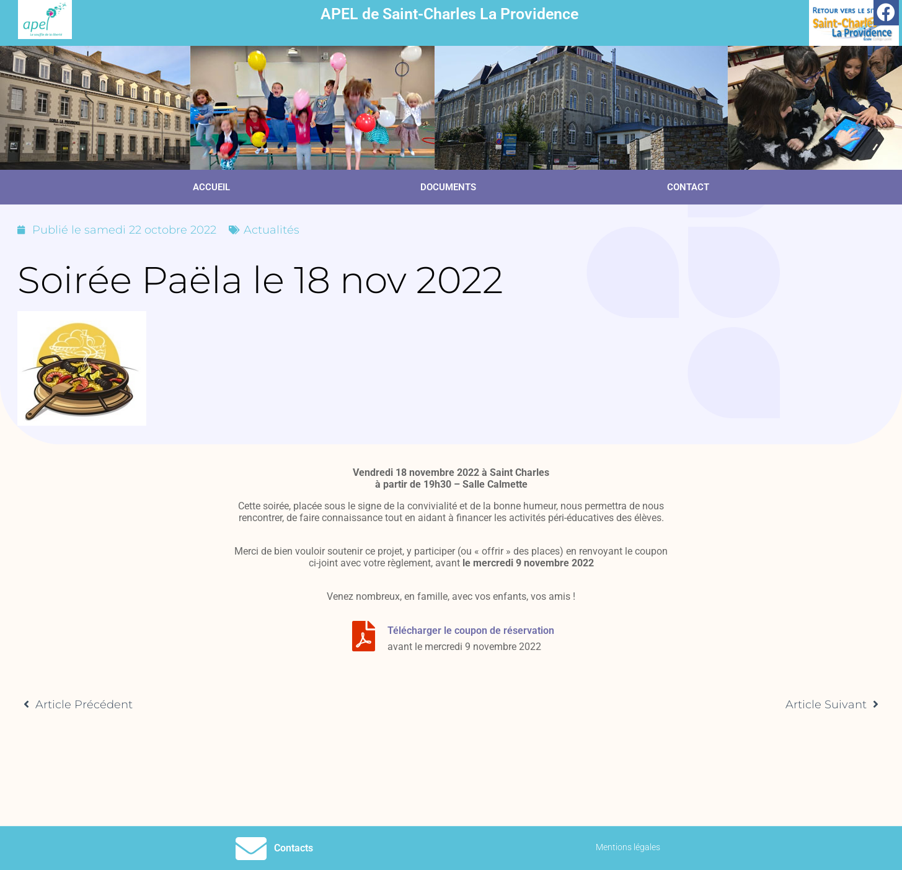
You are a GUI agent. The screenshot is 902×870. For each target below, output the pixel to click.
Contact (688, 187)
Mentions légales (628, 847)
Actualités (271, 230)
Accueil (211, 187)
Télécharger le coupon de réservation (470, 630)
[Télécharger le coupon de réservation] (363, 636)
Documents (448, 187)
